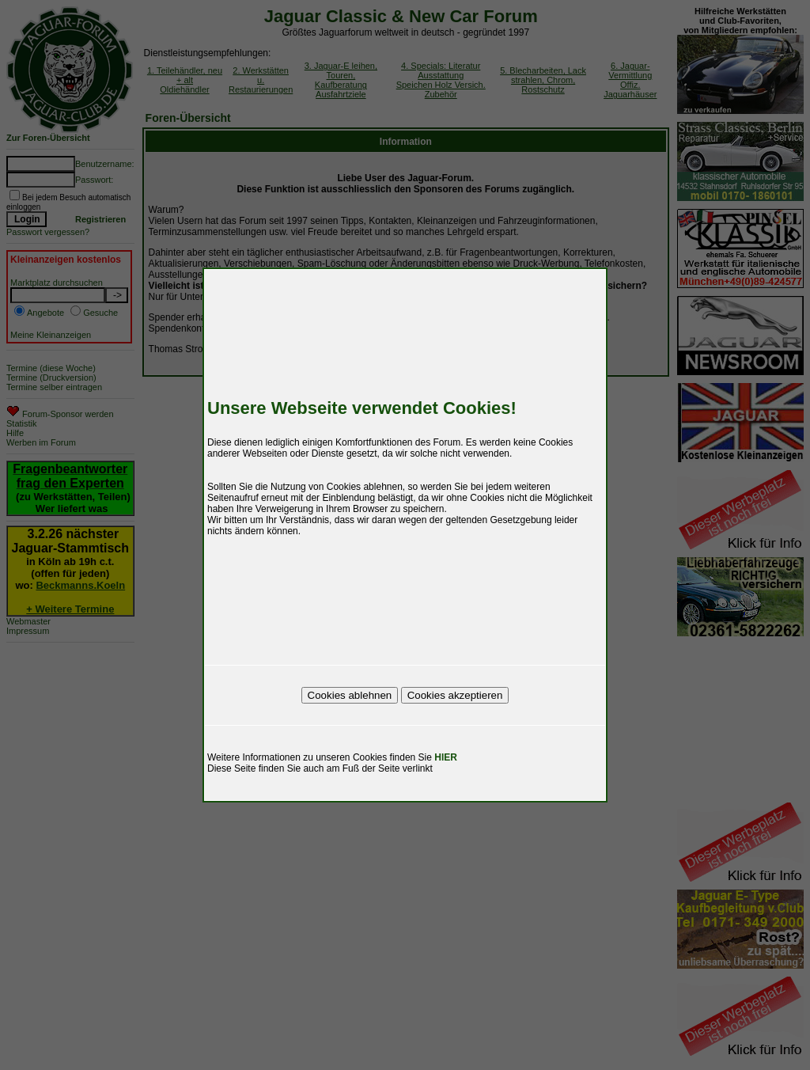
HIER (445, 757)
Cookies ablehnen (350, 695)
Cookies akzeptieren (455, 695)
